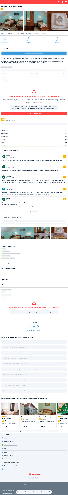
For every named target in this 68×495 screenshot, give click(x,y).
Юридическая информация (6, 491)
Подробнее (41, 491)
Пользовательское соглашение (7, 490)
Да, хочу (18, 221)
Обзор (2, 33)
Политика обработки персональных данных (10, 493)
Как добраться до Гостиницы (24, 33)
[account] (62, 2)
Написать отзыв (34, 124)
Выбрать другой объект (34, 113)
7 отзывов (10, 33)
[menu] (66, 2)
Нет (50, 221)
